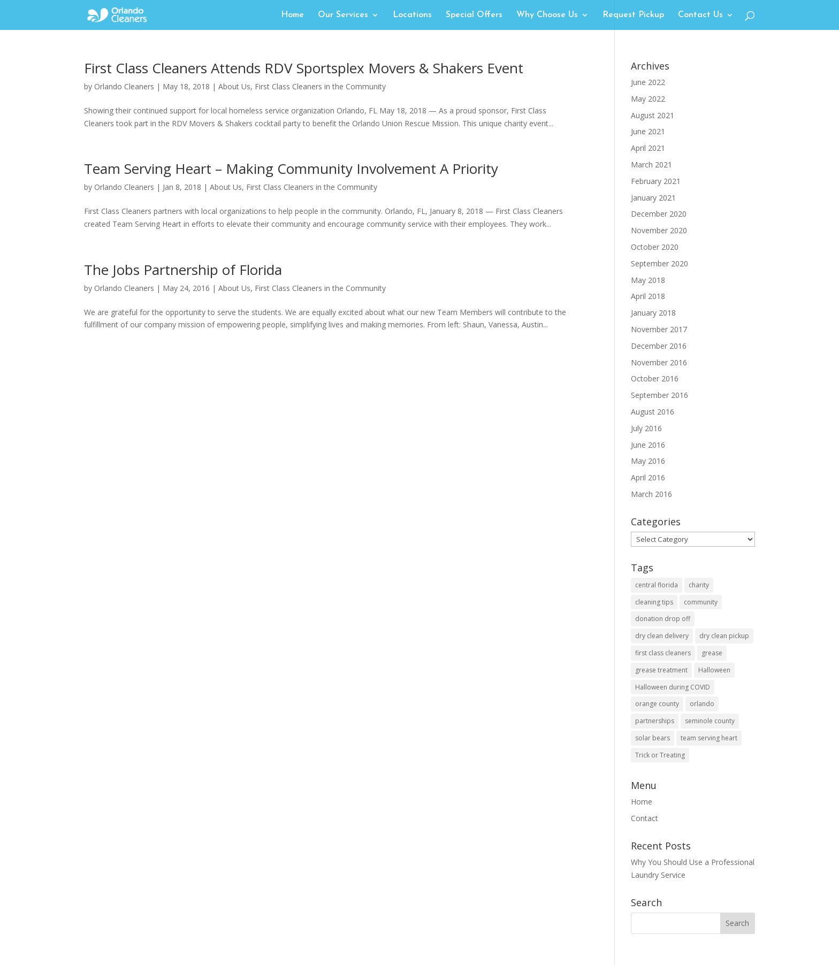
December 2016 (659, 346)
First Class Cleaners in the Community (320, 86)
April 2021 (648, 148)
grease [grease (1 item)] (711, 652)
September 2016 (659, 395)
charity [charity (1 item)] (699, 584)
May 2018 (648, 280)
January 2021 (653, 198)
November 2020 (659, 230)
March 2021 (651, 164)
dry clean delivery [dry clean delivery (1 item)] (662, 635)
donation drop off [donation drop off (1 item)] (662, 618)
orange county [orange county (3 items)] (657, 703)
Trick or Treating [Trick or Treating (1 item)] (660, 755)
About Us (234, 86)
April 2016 (648, 477)
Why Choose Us (547, 15)
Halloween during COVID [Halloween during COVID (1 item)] (672, 687)
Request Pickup (633, 15)
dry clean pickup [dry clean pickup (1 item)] (724, 635)
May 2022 (648, 99)
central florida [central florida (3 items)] (656, 584)
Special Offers (474, 15)
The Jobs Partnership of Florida (183, 269)
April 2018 (648, 296)
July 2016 (646, 428)
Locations (412, 15)
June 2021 (648, 131)
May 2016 (648, 461)
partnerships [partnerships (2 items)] (654, 720)
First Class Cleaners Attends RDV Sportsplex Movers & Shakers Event (303, 68)
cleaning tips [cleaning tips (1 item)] (654, 602)
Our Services (343, 15)
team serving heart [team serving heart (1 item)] (709, 737)
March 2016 (651, 494)
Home (292, 15)
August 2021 (652, 115)
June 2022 (648, 82)
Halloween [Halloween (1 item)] (714, 670)
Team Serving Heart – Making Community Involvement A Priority (291, 168)
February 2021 (656, 181)
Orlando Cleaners (124, 86)
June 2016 (648, 445)
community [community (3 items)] (701, 602)
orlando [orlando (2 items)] (702, 703)
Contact (644, 818)
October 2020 (654, 247)
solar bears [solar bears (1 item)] (652, 737)
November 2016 (659, 362)
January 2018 (653, 313)
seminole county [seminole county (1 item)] (710, 720)
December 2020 (659, 214)
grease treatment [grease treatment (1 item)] (661, 670)
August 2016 (652, 412)
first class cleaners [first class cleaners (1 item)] (663, 652)
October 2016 (654, 378)
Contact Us (700, 15)
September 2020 (659, 263)
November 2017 (659, 329)
